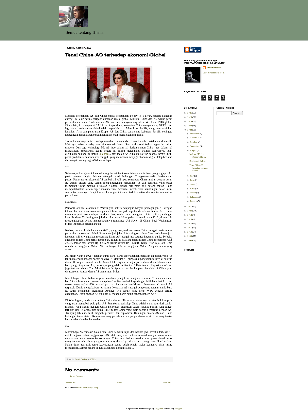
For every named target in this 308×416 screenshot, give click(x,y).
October (193, 142)
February (194, 197)
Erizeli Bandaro (214, 67)
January (193, 201)
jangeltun (159, 408)
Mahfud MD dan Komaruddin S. (197, 155)
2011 (189, 227)
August (193, 150)
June (192, 180)
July (192, 176)
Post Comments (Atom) (87, 387)
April (192, 188)
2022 (189, 130)
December (194, 133)
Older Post (166, 382)
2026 (189, 113)
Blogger (178, 408)
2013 (189, 219)
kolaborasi (104, 153)
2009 (189, 236)
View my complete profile (214, 72)
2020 (189, 210)
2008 (189, 240)
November (195, 137)
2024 (189, 121)
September (195, 146)
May (192, 184)
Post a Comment (77, 376)
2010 (189, 232)
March (193, 192)
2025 (189, 117)
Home (119, 382)
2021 (189, 206)
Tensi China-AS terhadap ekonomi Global (198, 167)
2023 (189, 125)
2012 (189, 223)
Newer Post (71, 382)
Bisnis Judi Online (197, 161)
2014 (189, 215)
